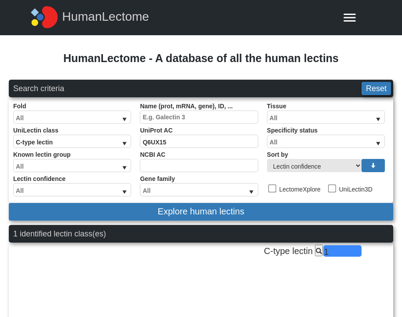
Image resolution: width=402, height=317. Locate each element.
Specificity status (326, 137)
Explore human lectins (201, 211)
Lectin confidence (72, 185)
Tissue (326, 113)
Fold (72, 113)
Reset (376, 88)
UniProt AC (199, 137)
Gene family (199, 185)
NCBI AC (199, 161)
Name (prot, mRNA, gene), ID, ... (199, 113)
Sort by (326, 161)
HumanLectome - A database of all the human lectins (201, 58)
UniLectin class (72, 137)
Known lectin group (72, 161)
